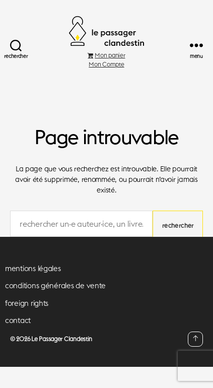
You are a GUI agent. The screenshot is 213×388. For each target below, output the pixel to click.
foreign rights (26, 303)
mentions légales (33, 268)
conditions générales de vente (55, 285)
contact (18, 320)
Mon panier (106, 55)
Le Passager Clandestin (61, 339)
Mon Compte (106, 64)
